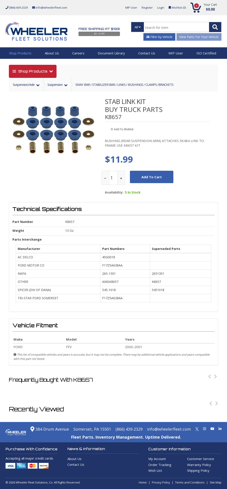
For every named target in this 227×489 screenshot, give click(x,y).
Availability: (114, 192)
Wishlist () (177, 8)
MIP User (131, 8)
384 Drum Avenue (49, 429)
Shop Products (20, 53)
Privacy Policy (161, 482)
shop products (30, 71)
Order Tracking (159, 464)
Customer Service (200, 458)
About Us (52, 53)
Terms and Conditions (190, 482)
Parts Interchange (27, 239)
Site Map (215, 482)
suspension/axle (24, 84)
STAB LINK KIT (125, 101)
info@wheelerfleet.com (49, 8)
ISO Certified (206, 53)
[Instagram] (204, 428)
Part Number (22, 222)
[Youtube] (212, 428)
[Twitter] (197, 428)
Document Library (111, 53)
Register (147, 8)
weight (18, 230)
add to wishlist (123, 129)
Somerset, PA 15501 (92, 429)
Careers (78, 53)
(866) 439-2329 (17, 8)
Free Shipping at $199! (99, 29)
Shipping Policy (198, 470)
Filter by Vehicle (159, 37)
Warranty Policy (199, 464)
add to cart (151, 177)
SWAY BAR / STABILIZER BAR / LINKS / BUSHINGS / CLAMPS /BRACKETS (124, 84)
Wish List (155, 470)
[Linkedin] (220, 428)
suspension (55, 84)
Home (143, 482)
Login (160, 8)
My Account (157, 458)
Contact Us (146, 53)
